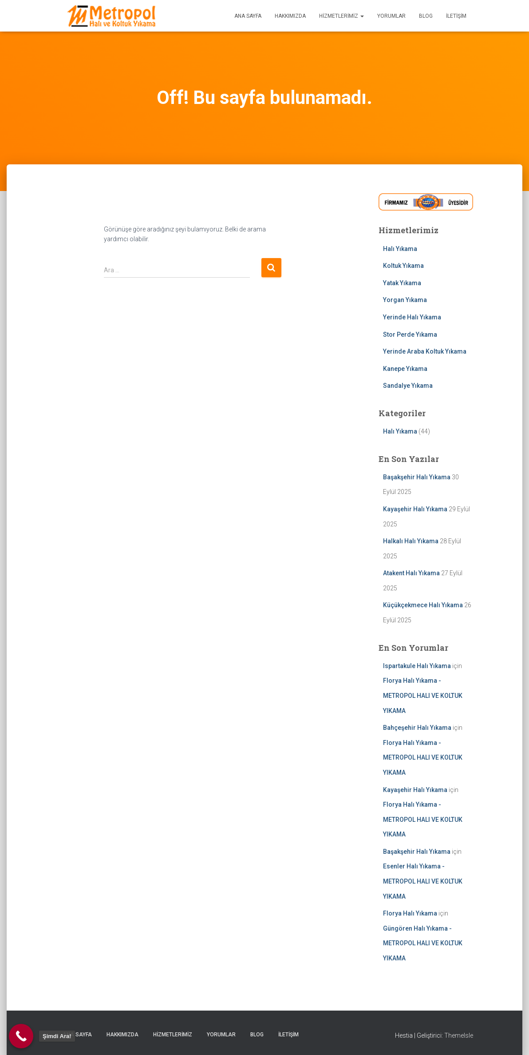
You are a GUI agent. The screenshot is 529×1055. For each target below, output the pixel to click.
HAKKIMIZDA (290, 16)
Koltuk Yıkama (403, 265)
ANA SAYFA (247, 16)
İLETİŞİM (456, 16)
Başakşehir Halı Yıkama (416, 477)
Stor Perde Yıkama (410, 334)
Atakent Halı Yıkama (411, 573)
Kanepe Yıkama (405, 368)
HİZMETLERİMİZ (341, 16)
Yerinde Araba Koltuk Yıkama (424, 351)
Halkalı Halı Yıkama (410, 541)
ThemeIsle (458, 1035)
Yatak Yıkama (402, 283)
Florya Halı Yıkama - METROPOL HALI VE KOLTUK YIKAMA (422, 695)
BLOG (426, 16)
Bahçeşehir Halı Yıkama (417, 727)
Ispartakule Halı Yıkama (417, 665)
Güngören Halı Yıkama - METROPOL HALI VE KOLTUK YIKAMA (422, 943)
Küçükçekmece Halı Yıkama (423, 605)
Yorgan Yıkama (405, 299)
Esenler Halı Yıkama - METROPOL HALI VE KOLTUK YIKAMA (422, 881)
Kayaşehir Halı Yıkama (415, 509)
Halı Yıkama (400, 248)
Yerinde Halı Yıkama (412, 317)
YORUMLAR (391, 16)
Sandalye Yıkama (408, 385)
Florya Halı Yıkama (410, 913)
